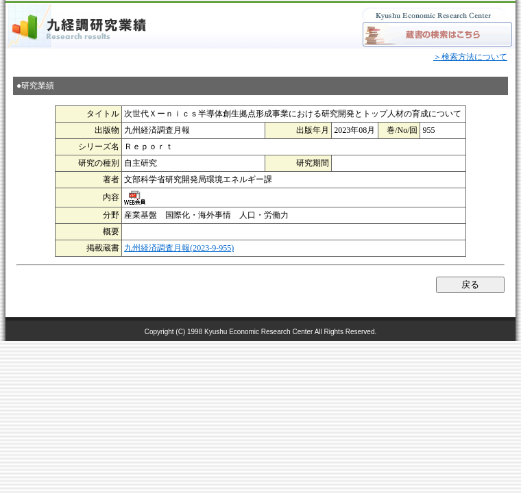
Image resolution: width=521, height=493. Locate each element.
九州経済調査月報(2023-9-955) (179, 248)
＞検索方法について (470, 57)
